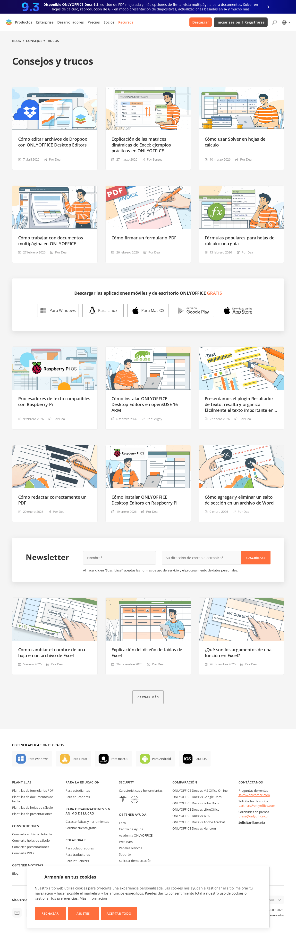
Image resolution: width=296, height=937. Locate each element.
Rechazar (50, 913)
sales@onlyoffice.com (254, 795)
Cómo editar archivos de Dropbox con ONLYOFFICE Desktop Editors (52, 142)
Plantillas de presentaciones (32, 814)
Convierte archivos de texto (32, 834)
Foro (122, 823)
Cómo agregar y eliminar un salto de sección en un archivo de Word (239, 500)
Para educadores (78, 797)
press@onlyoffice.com (254, 816)
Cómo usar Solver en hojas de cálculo (235, 142)
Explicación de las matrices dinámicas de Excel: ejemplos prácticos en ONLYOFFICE (141, 145)
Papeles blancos (130, 848)
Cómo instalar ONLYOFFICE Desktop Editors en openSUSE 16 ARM (144, 404)
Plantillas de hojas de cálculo (32, 807)
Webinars (126, 841)
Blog (16, 41)
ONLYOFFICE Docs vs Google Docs (196, 797)
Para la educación (83, 782)
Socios (109, 22)
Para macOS (119, 759)
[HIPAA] (123, 800)
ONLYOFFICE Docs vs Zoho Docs (195, 803)
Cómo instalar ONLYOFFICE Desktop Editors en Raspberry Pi (144, 500)
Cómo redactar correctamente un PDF (52, 500)
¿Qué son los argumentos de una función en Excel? (238, 652)
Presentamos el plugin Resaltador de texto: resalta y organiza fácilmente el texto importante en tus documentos (239, 404)
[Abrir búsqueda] (274, 22)
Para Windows (63, 310)
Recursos (125, 22)
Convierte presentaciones (30, 847)
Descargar (200, 22)
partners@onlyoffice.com (256, 805)
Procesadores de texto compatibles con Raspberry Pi (54, 401)
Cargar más (148, 697)
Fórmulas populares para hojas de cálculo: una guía (239, 240)
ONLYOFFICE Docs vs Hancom (194, 828)
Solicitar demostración (135, 860)
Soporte (125, 854)
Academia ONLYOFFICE (135, 835)
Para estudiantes (78, 790)
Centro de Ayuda (131, 829)
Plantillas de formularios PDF (32, 790)
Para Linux (107, 310)
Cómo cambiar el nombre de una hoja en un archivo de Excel (51, 652)
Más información (93, 898)
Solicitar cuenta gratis (81, 828)
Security (126, 782)
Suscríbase (255, 557)
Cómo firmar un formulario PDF (144, 238)
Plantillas (22, 782)
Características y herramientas (87, 821)
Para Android (161, 759)
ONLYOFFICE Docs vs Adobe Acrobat (198, 822)
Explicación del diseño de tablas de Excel (146, 652)
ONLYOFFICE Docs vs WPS (191, 816)
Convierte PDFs (23, 853)
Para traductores (78, 854)
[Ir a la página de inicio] (9, 22)
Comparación (184, 782)
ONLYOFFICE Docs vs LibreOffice (195, 809)
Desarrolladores (70, 22)
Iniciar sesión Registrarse (241, 22)
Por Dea (54, 159)
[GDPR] (134, 800)
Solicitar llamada (251, 822)
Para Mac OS (152, 310)
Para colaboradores (80, 848)
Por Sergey (154, 159)
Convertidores (25, 826)
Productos (23, 22)
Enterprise (44, 22)
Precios (94, 22)
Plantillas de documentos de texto (32, 799)
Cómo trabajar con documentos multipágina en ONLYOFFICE (50, 240)
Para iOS (201, 759)
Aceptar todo (119, 913)
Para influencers (77, 861)
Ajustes (83, 913)
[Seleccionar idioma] (285, 22)
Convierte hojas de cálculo (31, 840)
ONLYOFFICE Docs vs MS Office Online (200, 790)
